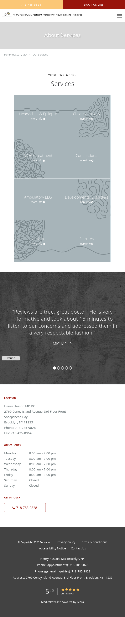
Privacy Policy (66, 542)
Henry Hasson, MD (15, 54)
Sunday (34, 485)
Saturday (34, 480)
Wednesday (34, 464)
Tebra (80, 602)
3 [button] (62, 368)
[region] (62, 323)
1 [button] (54, 368)
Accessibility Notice (52, 548)
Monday (34, 453)
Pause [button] (11, 358)
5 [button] (70, 368)
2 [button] (58, 368)
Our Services (40, 54)
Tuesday (34, 458)
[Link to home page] (57, 15)
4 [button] (66, 368)
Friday (34, 474)
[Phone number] (25, 507)
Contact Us (78, 548)
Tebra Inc (45, 542)
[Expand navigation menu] (119, 16)
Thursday (34, 469)
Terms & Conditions (94, 542)
